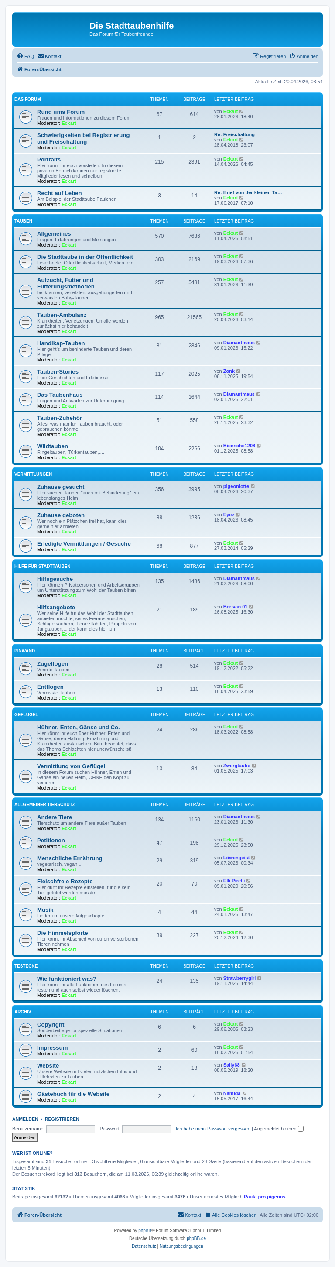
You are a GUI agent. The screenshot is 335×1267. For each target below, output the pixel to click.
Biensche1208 (239, 445)
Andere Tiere (54, 817)
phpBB (144, 1230)
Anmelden (25, 1119)
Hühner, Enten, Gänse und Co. (78, 727)
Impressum (52, 1047)
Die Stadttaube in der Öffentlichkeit (85, 257)
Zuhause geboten (61, 515)
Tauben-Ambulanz (61, 315)
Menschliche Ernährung (70, 858)
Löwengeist (236, 857)
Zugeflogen (52, 663)
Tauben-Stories (58, 371)
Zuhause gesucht (60, 487)
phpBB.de (196, 1238)
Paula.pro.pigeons (264, 1196)
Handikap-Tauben (61, 343)
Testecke (26, 966)
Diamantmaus (239, 342)
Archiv (22, 1011)
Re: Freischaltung (234, 134)
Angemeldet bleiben (278, 1128)
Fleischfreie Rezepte (65, 881)
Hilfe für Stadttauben (42, 566)
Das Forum (27, 99)
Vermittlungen (33, 474)
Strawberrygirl (239, 978)
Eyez (228, 514)
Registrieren (62, 1119)
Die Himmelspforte (62, 933)
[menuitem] (25, 56)
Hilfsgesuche (55, 579)
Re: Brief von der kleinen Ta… (248, 192)
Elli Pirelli (234, 880)
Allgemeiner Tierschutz (44, 804)
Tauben (23, 221)
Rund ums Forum (61, 112)
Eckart (69, 123)
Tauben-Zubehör (59, 418)
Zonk (229, 371)
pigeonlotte (236, 486)
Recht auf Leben (59, 193)
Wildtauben (52, 446)
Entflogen (50, 686)
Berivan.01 (235, 606)
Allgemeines (54, 233)
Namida (232, 1093)
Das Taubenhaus (60, 394)
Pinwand (24, 651)
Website (48, 1065)
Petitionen (51, 840)
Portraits (49, 159)
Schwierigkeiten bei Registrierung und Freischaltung (83, 138)
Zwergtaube (236, 765)
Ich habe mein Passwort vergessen (213, 1128)
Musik (45, 909)
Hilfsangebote (56, 607)
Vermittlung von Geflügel (71, 766)
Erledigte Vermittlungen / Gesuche (84, 543)
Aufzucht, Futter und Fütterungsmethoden (66, 283)
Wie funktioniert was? (66, 978)
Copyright (50, 1024)
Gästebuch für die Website (73, 1094)
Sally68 (231, 1065)
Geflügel (26, 714)
